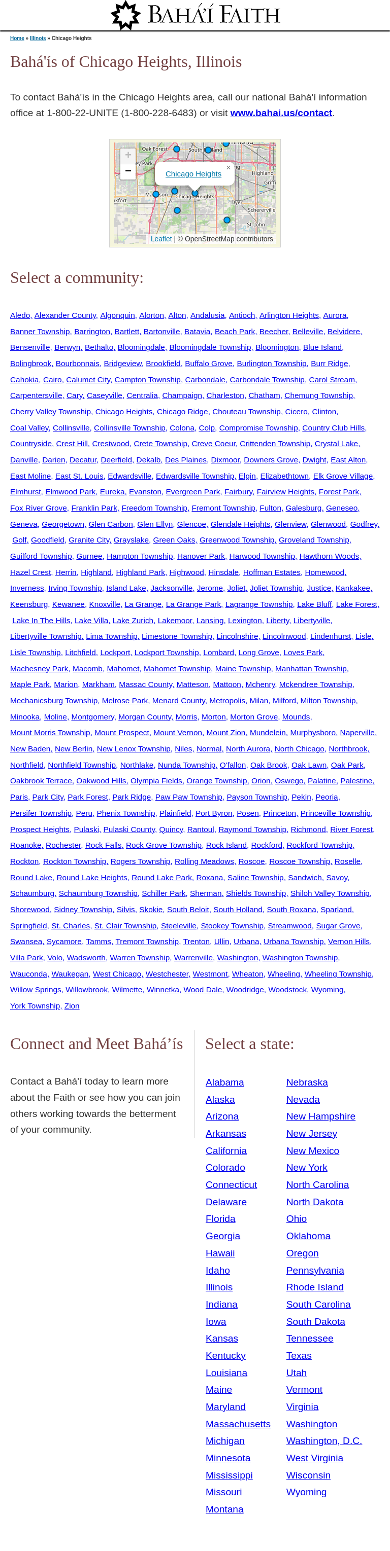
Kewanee (68, 604)
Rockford (266, 845)
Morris (187, 716)
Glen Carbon (111, 524)
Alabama (225, 1082)
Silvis (126, 909)
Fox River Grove (38, 507)
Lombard (218, 652)
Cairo (52, 379)
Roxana (209, 877)
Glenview (290, 524)
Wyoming (327, 989)
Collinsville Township (130, 427)
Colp (207, 427)
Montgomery (92, 716)
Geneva (24, 524)
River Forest (351, 829)
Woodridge (245, 989)
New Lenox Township (134, 748)
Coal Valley (29, 427)
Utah (296, 1372)
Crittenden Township (275, 443)
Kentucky (226, 1355)
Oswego (289, 780)
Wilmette (127, 989)
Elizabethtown (284, 476)
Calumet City (88, 379)
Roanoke (25, 845)
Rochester (63, 845)
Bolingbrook (30, 363)
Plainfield (175, 813)
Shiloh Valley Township (330, 893)
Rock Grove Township (164, 845)
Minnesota (228, 1458)
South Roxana (291, 909)
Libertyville (312, 620)
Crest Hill (72, 443)
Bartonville (162, 331)
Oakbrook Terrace (41, 780)
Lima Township (111, 636)
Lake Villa (91, 620)
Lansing (210, 620)
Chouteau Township (246, 411)
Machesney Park (39, 668)
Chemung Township (318, 395)
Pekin (301, 796)
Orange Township (216, 780)
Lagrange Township (259, 604)
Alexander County (65, 315)
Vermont (304, 1389)
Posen (248, 813)
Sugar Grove (338, 925)
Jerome (210, 588)
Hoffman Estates (272, 572)
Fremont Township (223, 507)
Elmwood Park (70, 491)
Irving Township (75, 588)
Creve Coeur (214, 443)
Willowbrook (87, 989)
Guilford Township (41, 556)
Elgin (247, 476)
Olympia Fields (156, 780)
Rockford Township (319, 845)
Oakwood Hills (101, 780)
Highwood (186, 572)
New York (307, 1167)
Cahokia (24, 379)
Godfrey (364, 524)
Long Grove (259, 652)
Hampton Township (140, 556)
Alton (177, 315)
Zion (72, 1005)
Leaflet (160, 239)
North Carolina (317, 1184)
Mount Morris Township (50, 732)
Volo (54, 957)
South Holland (238, 909)
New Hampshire (321, 1116)
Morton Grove (254, 716)
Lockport (115, 652)
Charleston (225, 395)
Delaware (226, 1202)
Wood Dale (203, 989)
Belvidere (344, 331)
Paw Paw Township (188, 796)
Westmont (210, 973)
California (226, 1150)
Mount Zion (226, 732)
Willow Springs (35, 989)
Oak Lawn (309, 765)
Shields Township (256, 893)
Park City (47, 796)
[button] (226, 143)
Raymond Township (252, 829)
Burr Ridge (329, 363)
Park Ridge (131, 796)
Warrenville (193, 957)
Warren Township (140, 957)
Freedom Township (154, 507)
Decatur (83, 459)
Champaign (182, 395)
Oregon (302, 1253)
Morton (214, 716)
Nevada (303, 1099)
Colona (182, 427)
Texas (299, 1355)
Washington (237, 957)
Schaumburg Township (98, 893)
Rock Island (226, 845)
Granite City (89, 539)
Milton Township (328, 700)
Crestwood (110, 443)
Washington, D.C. (324, 1440)
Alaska (220, 1099)
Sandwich (305, 877)
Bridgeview (123, 363)
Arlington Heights (289, 315)
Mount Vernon (177, 732)
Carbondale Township (267, 379)
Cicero (296, 411)
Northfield (27, 765)
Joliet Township (276, 588)
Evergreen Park (193, 491)
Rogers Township (141, 861)
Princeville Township (336, 813)
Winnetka (163, 989)
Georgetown (63, 524)
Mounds (296, 716)
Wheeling (284, 973)
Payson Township (256, 796)
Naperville (357, 732)
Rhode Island (315, 1287)
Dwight (315, 459)
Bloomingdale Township (210, 347)
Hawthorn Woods (330, 556)
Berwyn (67, 347)
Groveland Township (314, 539)
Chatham (264, 395)
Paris (19, 796)
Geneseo (342, 507)
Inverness (27, 588)
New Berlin (73, 748)
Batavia (197, 331)
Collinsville (71, 427)
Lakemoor (175, 620)
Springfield (28, 925)
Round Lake (31, 877)
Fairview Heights (286, 491)
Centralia (141, 395)
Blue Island (322, 347)
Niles (183, 748)
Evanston (145, 491)
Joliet (237, 588)
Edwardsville (129, 476)
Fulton (270, 507)
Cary (74, 395)
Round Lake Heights (91, 877)
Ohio (296, 1218)
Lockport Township (167, 652)
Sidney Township (83, 909)
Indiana (222, 1304)
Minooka (25, 716)
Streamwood (290, 925)
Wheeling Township (338, 973)
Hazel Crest (30, 572)
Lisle (363, 636)
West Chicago (117, 973)
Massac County (145, 684)
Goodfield (47, 539)
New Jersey (311, 1133)
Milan (259, 700)
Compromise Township (258, 427)
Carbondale (205, 379)
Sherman (205, 893)
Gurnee (89, 556)
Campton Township (148, 379)
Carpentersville (36, 395)
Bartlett (127, 331)
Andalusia (207, 315)
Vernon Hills (349, 941)
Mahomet (123, 668)
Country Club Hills (333, 427)
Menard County (178, 700)
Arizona (222, 1116)
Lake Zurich (133, 620)
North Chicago (299, 748)
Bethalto (99, 347)
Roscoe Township (299, 861)
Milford (284, 700)
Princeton (279, 813)
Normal (209, 748)
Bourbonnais (78, 363)
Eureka (112, 491)
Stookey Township (232, 925)
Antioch (242, 315)
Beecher (273, 331)
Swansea (26, 941)
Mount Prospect (121, 732)
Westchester (167, 973)
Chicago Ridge (182, 411)
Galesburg (304, 507)
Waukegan (69, 973)
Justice (319, 588)
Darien (53, 459)
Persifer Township (41, 813)
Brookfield (163, 363)
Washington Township (300, 957)
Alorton (151, 315)
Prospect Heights (40, 829)
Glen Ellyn (155, 524)
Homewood (324, 572)
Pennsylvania (315, 1270)
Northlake (137, 765)
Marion (66, 684)
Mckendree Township (315, 684)
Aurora (334, 315)
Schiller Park (163, 893)
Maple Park (30, 684)
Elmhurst (25, 491)
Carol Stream (331, 379)
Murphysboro (313, 732)
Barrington (92, 331)
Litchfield (80, 652)
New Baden (30, 748)
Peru (84, 813)
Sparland (335, 909)
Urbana (246, 941)
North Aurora (248, 748)
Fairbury (238, 491)
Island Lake (126, 588)
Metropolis (227, 700)
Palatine (322, 780)
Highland (96, 572)
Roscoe (252, 861)
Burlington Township (271, 363)
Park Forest (88, 796)
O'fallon (233, 765)
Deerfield (116, 459)
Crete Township (160, 443)
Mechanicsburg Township (54, 700)
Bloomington (277, 347)
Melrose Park (125, 700)
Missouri (224, 1492)
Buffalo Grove (209, 363)
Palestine (356, 780)
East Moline (30, 476)
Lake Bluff (314, 604)
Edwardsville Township (195, 476)
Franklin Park (94, 507)
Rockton (24, 861)
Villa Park (26, 957)
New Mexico (313, 1150)
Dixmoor (225, 459)
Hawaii (220, 1253)
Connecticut (231, 1184)
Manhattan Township (311, 668)
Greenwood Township (237, 539)
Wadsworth (86, 957)
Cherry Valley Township (50, 411)
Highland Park (140, 572)
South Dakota (315, 1321)
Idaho (218, 1270)
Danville (24, 459)
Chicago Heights (193, 173)
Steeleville (179, 925)
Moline (55, 716)
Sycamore (64, 941)
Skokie (150, 909)
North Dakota (315, 1202)
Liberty (277, 620)
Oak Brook (268, 765)
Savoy (336, 877)
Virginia (302, 1406)
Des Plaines (186, 459)
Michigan (225, 1440)
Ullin (222, 941)
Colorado (225, 1167)
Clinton (324, 411)
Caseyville (104, 395)
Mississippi (229, 1475)
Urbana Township (293, 941)
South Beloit (188, 909)
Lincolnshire (237, 636)
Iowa (216, 1321)
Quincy (171, 829)
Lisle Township (35, 652)
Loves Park (302, 652)
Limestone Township (177, 636)
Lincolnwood (284, 636)
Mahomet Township (177, 668)
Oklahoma (308, 1236)
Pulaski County (129, 829)
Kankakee (353, 588)
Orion (261, 780)
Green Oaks (174, 539)
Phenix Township (126, 813)
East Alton (348, 459)
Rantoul (200, 829)
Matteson (193, 684)
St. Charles (70, 925)
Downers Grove (271, 459)
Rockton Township (74, 861)
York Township (35, 1005)
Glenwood (328, 524)
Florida (221, 1218)
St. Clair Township (125, 925)
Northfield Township (82, 765)
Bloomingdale (141, 347)
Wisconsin (308, 1475)
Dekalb (149, 459)
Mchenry (260, 684)
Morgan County (144, 716)
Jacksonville (171, 588)
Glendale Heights (241, 524)
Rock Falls (103, 845)
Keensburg (29, 604)
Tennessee (310, 1338)
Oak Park (347, 765)
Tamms (98, 941)
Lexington (245, 620)
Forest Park (339, 491)
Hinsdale (223, 572)
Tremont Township (147, 941)
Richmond (308, 829)
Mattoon (227, 684)
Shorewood (30, 909)
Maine (219, 1389)
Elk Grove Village (343, 476)
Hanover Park (201, 556)
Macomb (88, 668)
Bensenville (30, 347)
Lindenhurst (330, 636)
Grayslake (131, 539)
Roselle (348, 861)
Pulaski (87, 829)
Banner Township (40, 331)
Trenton (196, 941)
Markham (98, 684)
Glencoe (191, 524)
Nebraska (307, 1082)
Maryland (226, 1406)
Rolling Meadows (204, 861)
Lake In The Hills (41, 620)
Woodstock (287, 989)
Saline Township (256, 877)
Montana (225, 1509)
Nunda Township (186, 765)
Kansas (222, 1338)
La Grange (143, 604)
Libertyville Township (46, 636)
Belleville (307, 331)
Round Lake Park (162, 877)
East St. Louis (79, 476)
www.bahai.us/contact (282, 112)
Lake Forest (356, 604)
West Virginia (314, 1458)
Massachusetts (238, 1424)
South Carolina (318, 1304)
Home (17, 38)
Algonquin (117, 315)
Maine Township (243, 668)
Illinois (38, 38)
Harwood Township (263, 556)
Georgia (223, 1236)
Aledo (20, 315)
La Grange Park (193, 604)
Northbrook (348, 748)
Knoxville (104, 604)
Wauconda (28, 973)
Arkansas (226, 1133)
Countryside (31, 443)
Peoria (326, 796)
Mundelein (268, 732)
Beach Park (235, 331)
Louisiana (226, 1372)
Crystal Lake (336, 443)
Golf (19, 539)
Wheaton (247, 973)
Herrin (66, 572)
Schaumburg (32, 893)
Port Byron (214, 813)
